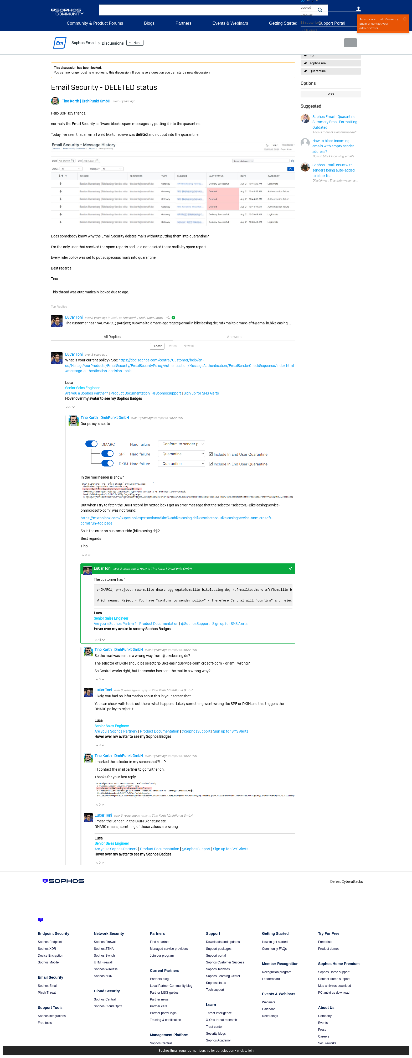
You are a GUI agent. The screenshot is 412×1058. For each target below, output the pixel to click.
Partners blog (159, 979)
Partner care (158, 1006)
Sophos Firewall (105, 941)
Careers (323, 1036)
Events (323, 1022)
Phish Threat (47, 992)
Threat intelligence (219, 1013)
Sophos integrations (52, 1016)
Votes (173, 346)
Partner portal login (163, 1013)
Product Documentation (130, 393)
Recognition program (276, 972)
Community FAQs (274, 948)
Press (322, 1029)
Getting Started (283, 23)
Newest (189, 346)
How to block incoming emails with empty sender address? (353, 156)
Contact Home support (334, 979)
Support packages (218, 948)
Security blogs (216, 1033)
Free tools (45, 1022)
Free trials (325, 941)
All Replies (112, 336)
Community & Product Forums (95, 23)
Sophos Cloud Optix (108, 1006)
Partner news (159, 999)
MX (312, 55)
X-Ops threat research (221, 1019)
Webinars (268, 1002)
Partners (183, 23)
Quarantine (318, 71)
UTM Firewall (103, 962)
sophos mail (318, 63)
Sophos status (216, 982)
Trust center (214, 1026)
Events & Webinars (230, 23)
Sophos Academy (218, 1040)
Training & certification (165, 1019)
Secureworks (327, 1043)
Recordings (270, 1016)
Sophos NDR (103, 976)
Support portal (216, 955)
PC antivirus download (333, 992)
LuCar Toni (74, 317)
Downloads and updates (223, 941)
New (349, 43)
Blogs (149, 23)
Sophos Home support (333, 972)
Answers (234, 336)
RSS (331, 94)
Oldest (157, 346)
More (144, 43)
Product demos (328, 948)
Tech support (215, 989)
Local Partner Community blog (171, 985)
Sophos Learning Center (223, 976)
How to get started (274, 941)
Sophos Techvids (218, 969)
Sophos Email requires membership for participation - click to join (206, 1051)
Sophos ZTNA (104, 948)
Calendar (268, 1009)
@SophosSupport (166, 393)
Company (325, 1016)
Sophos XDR (47, 948)
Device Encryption (50, 955)
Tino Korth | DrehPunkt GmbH (86, 101)
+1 (290, 568)
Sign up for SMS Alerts (201, 393)
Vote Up (67, 407)
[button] (320, 9)
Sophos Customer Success (225, 962)
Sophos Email (47, 985)
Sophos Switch (104, 955)
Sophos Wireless (105, 969)
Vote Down (73, 407)
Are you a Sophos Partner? (86, 393)
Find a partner (160, 941)
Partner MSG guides (164, 992)
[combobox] (205, 10)
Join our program (162, 955)
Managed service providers (169, 948)
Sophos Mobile (48, 962)
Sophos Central (105, 999)
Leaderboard (271, 979)
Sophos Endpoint (50, 941)
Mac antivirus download (334, 985)
